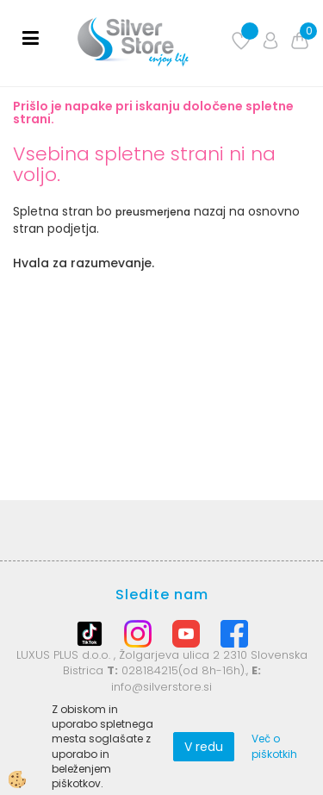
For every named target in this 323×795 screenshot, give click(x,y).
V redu (203, 746)
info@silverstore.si (161, 687)
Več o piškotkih (274, 746)
